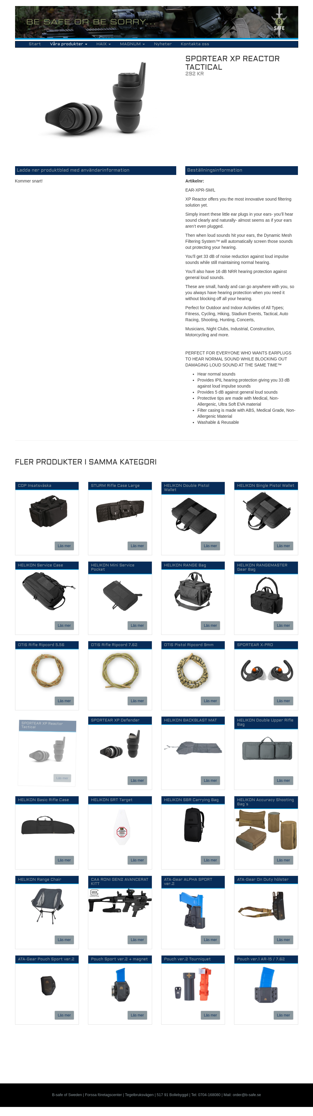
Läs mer (64, 546)
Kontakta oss (195, 44)
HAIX (103, 44)
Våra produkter (68, 44)
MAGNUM (132, 44)
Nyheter (163, 44)
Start (35, 44)
